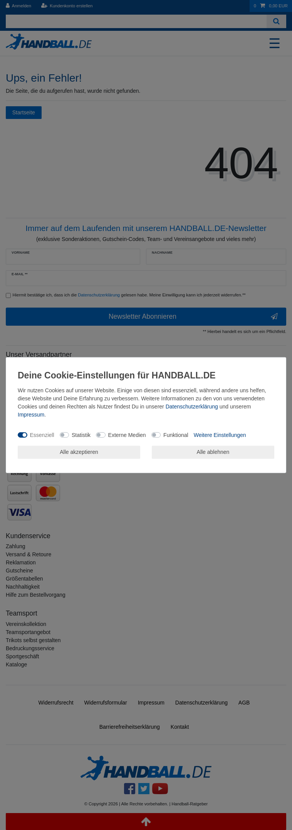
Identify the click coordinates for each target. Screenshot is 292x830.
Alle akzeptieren (79, 452)
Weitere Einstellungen (220, 435)
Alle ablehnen (213, 452)
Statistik (81, 435)
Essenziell (42, 435)
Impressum (31, 415)
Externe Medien (127, 435)
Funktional (175, 435)
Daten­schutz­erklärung (192, 406)
